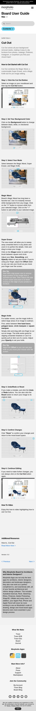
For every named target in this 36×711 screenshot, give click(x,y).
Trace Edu (18, 639)
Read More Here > (8, 546)
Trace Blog (18, 687)
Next (32, 562)
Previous (5, 562)
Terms (8, 705)
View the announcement (23, 2)
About (18, 668)
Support (18, 673)
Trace (18, 634)
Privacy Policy (15, 705)
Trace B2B (18, 636)
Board (18, 641)
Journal (18, 643)
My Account (18, 685)
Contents (8, 29)
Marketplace (18, 675)
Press (18, 670)
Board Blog (18, 690)
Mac (3, 17)
